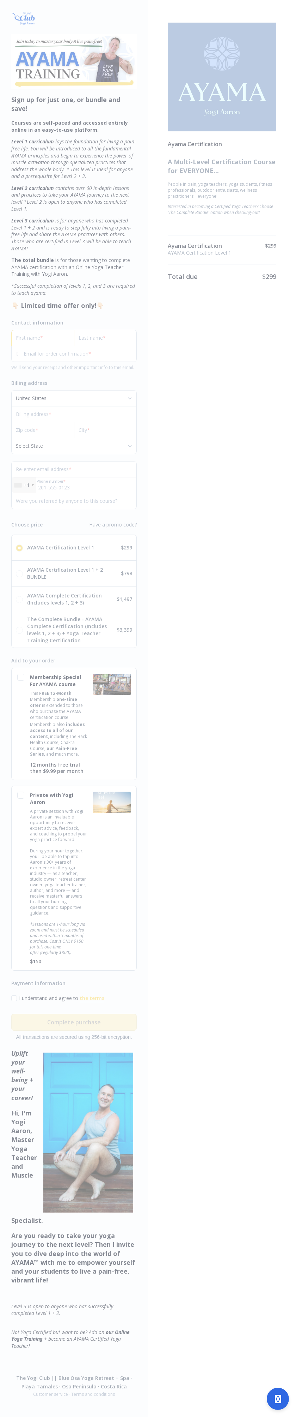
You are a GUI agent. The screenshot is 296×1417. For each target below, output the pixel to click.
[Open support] (278, 1399)
